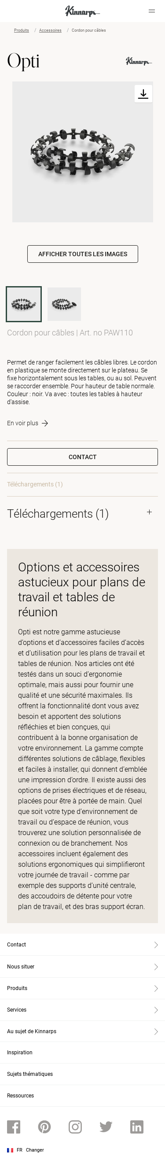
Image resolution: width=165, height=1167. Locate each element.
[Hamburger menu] (152, 11)
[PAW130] (64, 304)
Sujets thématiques (30, 1074)
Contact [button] (83, 456)
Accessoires (50, 30)
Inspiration (20, 1052)
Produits (21, 30)
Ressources (20, 1096)
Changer (35, 1150)
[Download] (143, 94)
